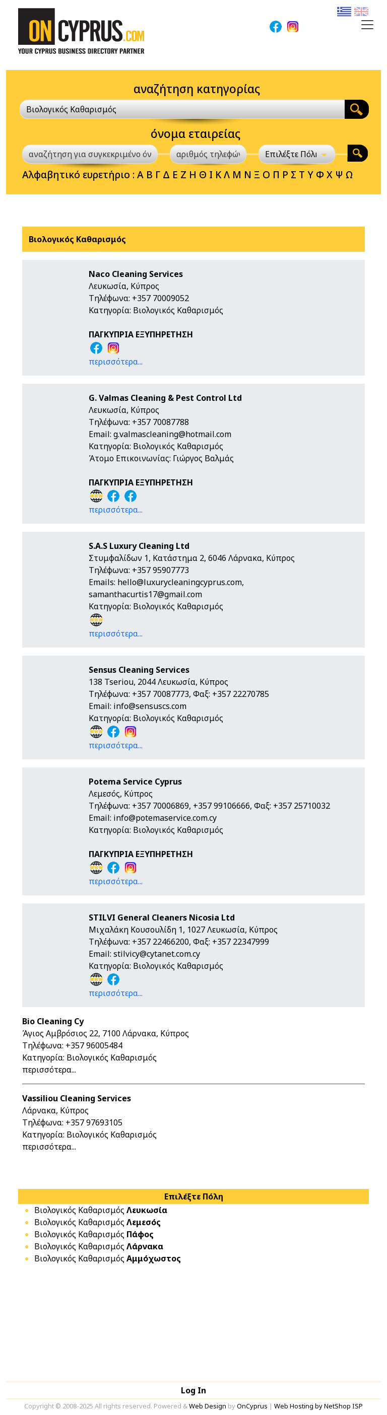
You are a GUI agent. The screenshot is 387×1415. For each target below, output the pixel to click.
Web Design (207, 1405)
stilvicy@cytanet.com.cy (156, 953)
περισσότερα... (116, 361)
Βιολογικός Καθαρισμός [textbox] (71, 109)
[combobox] (182, 109)
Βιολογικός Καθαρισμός (100, 1210)
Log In (193, 1390)
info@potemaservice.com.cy (165, 817)
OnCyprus (252, 1405)
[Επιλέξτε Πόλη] (297, 154)
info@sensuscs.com (149, 706)
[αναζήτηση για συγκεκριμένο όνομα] (90, 154)
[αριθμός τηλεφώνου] (208, 154)
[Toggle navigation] (367, 24)
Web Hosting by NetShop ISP (318, 1405)
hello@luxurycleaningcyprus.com (179, 582)
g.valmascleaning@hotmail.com (172, 434)
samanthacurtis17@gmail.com (145, 594)
